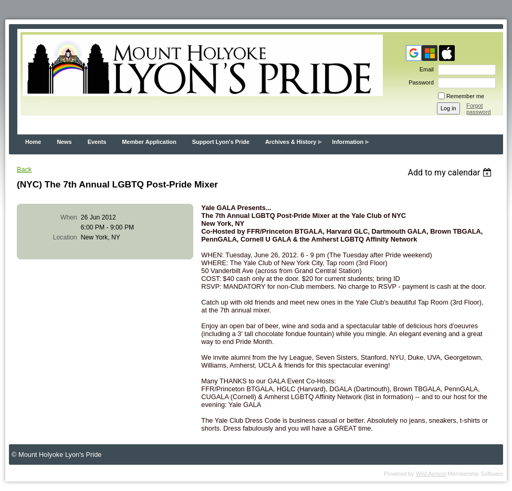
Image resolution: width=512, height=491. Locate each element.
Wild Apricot (431, 474)
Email (425, 69)
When (68, 217)
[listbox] (450, 172)
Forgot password (478, 108)
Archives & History (290, 142)
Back (24, 169)
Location (65, 237)
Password (419, 82)
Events (97, 142)
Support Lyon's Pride (220, 142)
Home (33, 142)
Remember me (465, 96)
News (64, 142)
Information (347, 142)
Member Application (149, 142)
